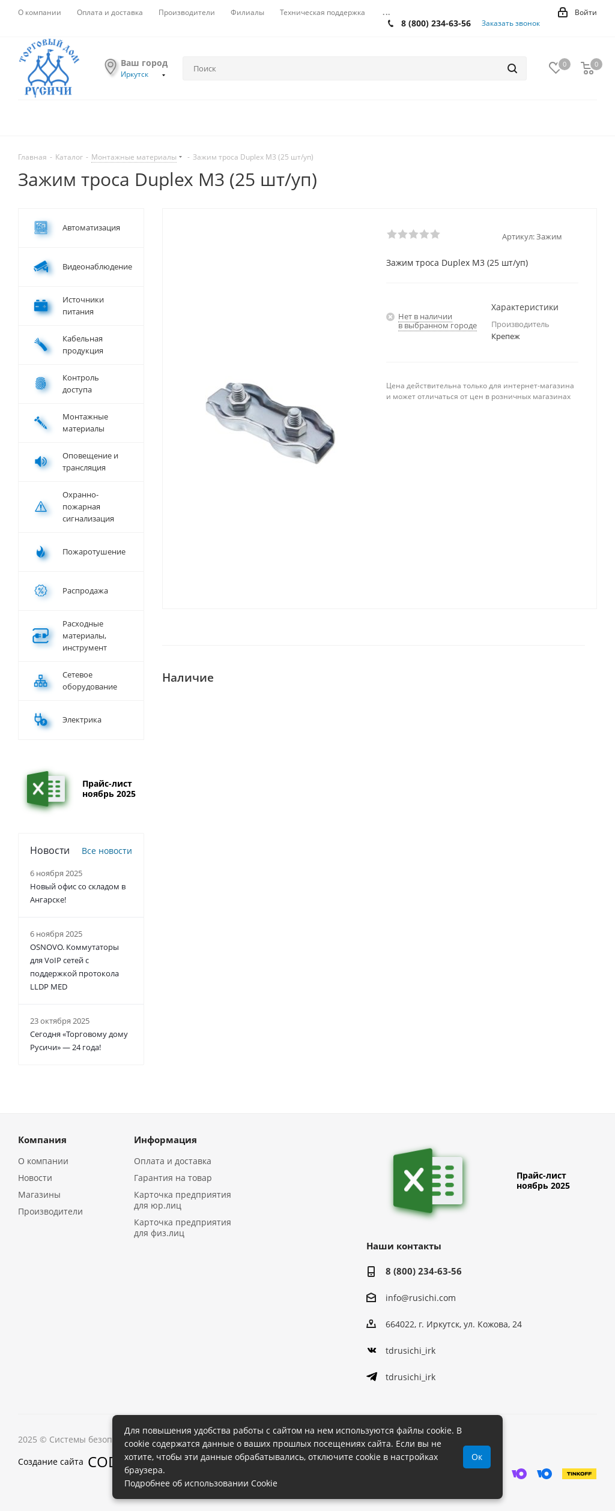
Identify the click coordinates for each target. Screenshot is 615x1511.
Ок (476, 1456)
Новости (35, 1177)
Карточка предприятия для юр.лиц (182, 1200)
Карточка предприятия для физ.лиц (182, 1227)
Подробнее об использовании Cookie (200, 1483)
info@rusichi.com (421, 1297)
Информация (165, 1140)
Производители (50, 1211)
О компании (43, 1161)
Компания (42, 1140)
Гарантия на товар (173, 1177)
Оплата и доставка (172, 1161)
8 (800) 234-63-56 (436, 23)
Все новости (107, 850)
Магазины (39, 1194)
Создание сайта (76, 1461)
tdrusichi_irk (410, 1350)
